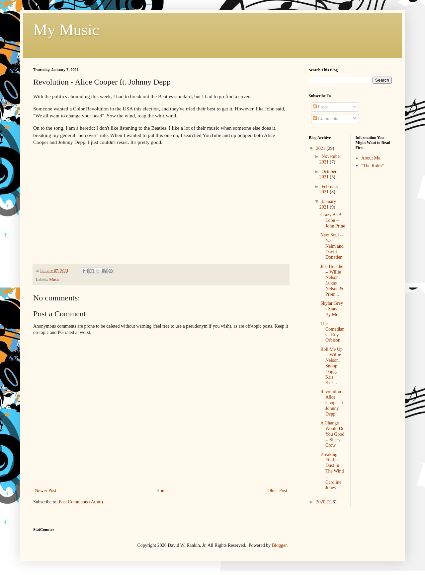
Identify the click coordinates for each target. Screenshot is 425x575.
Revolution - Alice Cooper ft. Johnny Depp (332, 402)
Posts (320, 106)
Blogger (279, 545)
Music (54, 279)
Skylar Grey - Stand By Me (331, 309)
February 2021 (328, 189)
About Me (370, 158)
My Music (66, 29)
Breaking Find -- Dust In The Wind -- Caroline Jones (332, 471)
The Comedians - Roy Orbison (332, 332)
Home (162, 490)
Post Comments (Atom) (81, 501)
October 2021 (328, 174)
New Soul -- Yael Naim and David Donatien (332, 246)
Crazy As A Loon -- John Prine (332, 220)
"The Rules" (372, 165)
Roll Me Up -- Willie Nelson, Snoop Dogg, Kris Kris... (331, 366)
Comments (325, 118)
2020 (321, 501)
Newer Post (45, 490)
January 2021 (327, 204)
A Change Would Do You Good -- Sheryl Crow (332, 434)
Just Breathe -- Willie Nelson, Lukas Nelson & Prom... (331, 280)
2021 (321, 148)
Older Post (278, 490)
